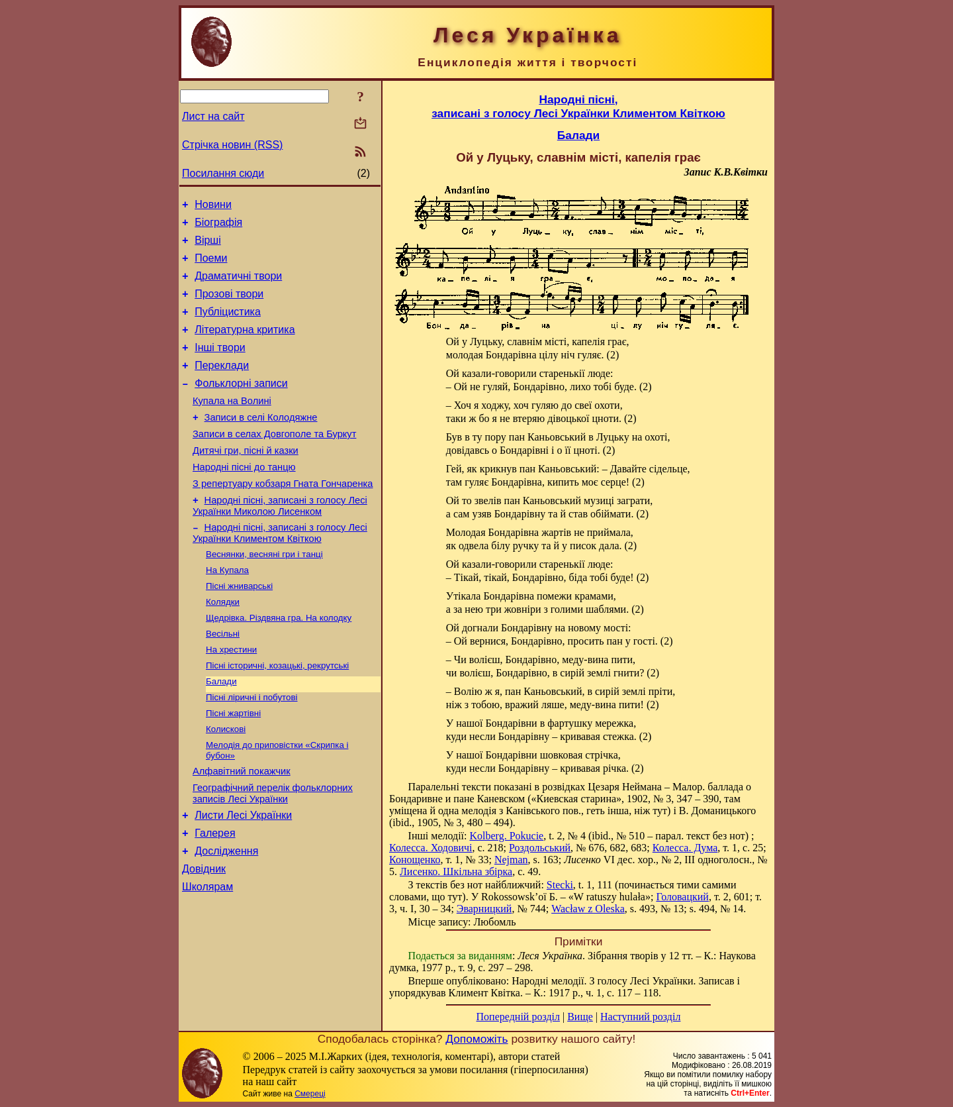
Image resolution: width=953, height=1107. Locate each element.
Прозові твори (229, 305)
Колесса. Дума (685, 847)
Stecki (560, 884)
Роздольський (539, 847)
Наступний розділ (640, 1016)
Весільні (223, 679)
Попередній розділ (518, 1016)
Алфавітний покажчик (242, 828)
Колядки (223, 645)
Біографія (218, 226)
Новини (213, 206)
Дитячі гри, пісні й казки (245, 480)
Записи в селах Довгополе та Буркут (274, 461)
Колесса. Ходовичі (430, 847)
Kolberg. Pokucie (506, 835)
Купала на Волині (232, 424)
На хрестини (231, 697)
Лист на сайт (213, 116)
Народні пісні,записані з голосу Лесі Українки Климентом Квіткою (578, 106)
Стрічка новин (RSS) (232, 144)
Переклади (222, 385)
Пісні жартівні (233, 765)
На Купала (227, 610)
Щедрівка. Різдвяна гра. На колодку (278, 662)
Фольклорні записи (241, 405)
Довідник (204, 935)
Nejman (511, 859)
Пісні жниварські (239, 628)
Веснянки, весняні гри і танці (264, 593)
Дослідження (226, 916)
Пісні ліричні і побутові (252, 748)
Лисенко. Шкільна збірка (456, 871)
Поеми (211, 266)
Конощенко (414, 859)
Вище (580, 1016)
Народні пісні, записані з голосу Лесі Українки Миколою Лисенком (280, 542)
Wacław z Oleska (588, 908)
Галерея (215, 896)
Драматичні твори (238, 285)
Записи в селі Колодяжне (261, 443)
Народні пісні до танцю (244, 499)
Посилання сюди (223, 173)
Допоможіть (476, 1038)
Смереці (310, 1093)
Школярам (207, 955)
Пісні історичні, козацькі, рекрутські (277, 714)
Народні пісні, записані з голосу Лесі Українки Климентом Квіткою (280, 571)
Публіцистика (228, 325)
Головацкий (682, 896)
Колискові (226, 783)
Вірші (208, 246)
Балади (221, 731)
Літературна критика (245, 345)
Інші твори (220, 365)
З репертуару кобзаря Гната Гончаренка (283, 517)
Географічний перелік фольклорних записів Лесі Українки (273, 852)
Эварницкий (484, 908)
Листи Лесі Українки (243, 876)
